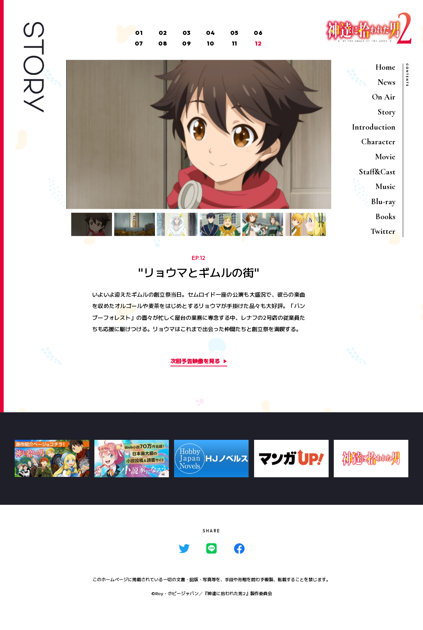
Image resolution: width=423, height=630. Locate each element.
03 (186, 32)
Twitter (382, 231)
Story (386, 112)
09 (186, 43)
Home (385, 67)
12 (258, 43)
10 (210, 43)
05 (234, 32)
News (386, 82)
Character (378, 141)
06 (258, 32)
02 (163, 32)
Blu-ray (383, 201)
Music (385, 186)
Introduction (373, 127)
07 (139, 43)
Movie (385, 157)
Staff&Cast (377, 172)
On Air (383, 97)
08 (162, 43)
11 (234, 43)
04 (210, 32)
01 (138, 32)
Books (385, 216)
